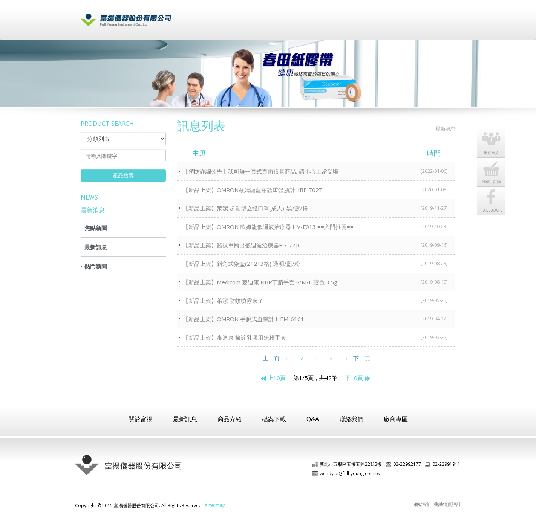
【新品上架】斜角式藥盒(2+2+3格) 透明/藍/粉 (319, 263)
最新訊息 (248, 16)
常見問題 (361, 16)
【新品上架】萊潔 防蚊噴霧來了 (319, 300)
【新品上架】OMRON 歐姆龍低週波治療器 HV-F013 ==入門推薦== (319, 226)
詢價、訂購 (495, 171)
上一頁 (271, 358)
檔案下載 (323, 16)
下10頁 (358, 377)
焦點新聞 (95, 228)
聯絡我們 (436, 16)
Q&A (312, 419)
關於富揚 (210, 16)
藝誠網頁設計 (447, 504)
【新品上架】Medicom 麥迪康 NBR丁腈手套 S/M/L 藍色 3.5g (319, 282)
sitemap (215, 505)
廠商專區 (396, 419)
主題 (321, 153)
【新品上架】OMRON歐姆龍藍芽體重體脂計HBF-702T (319, 189)
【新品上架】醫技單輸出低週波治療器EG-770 (319, 245)
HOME (424, 128)
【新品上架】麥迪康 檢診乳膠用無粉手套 (319, 337)
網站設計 (422, 504)
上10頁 (273, 377)
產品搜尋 (123, 175)
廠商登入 (399, 16)
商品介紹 (286, 16)
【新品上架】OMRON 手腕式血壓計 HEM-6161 (319, 318)
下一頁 (361, 358)
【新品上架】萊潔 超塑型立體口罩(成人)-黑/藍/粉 (319, 208)
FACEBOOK (495, 200)
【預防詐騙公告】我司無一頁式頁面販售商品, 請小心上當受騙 (319, 171)
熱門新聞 (95, 266)
